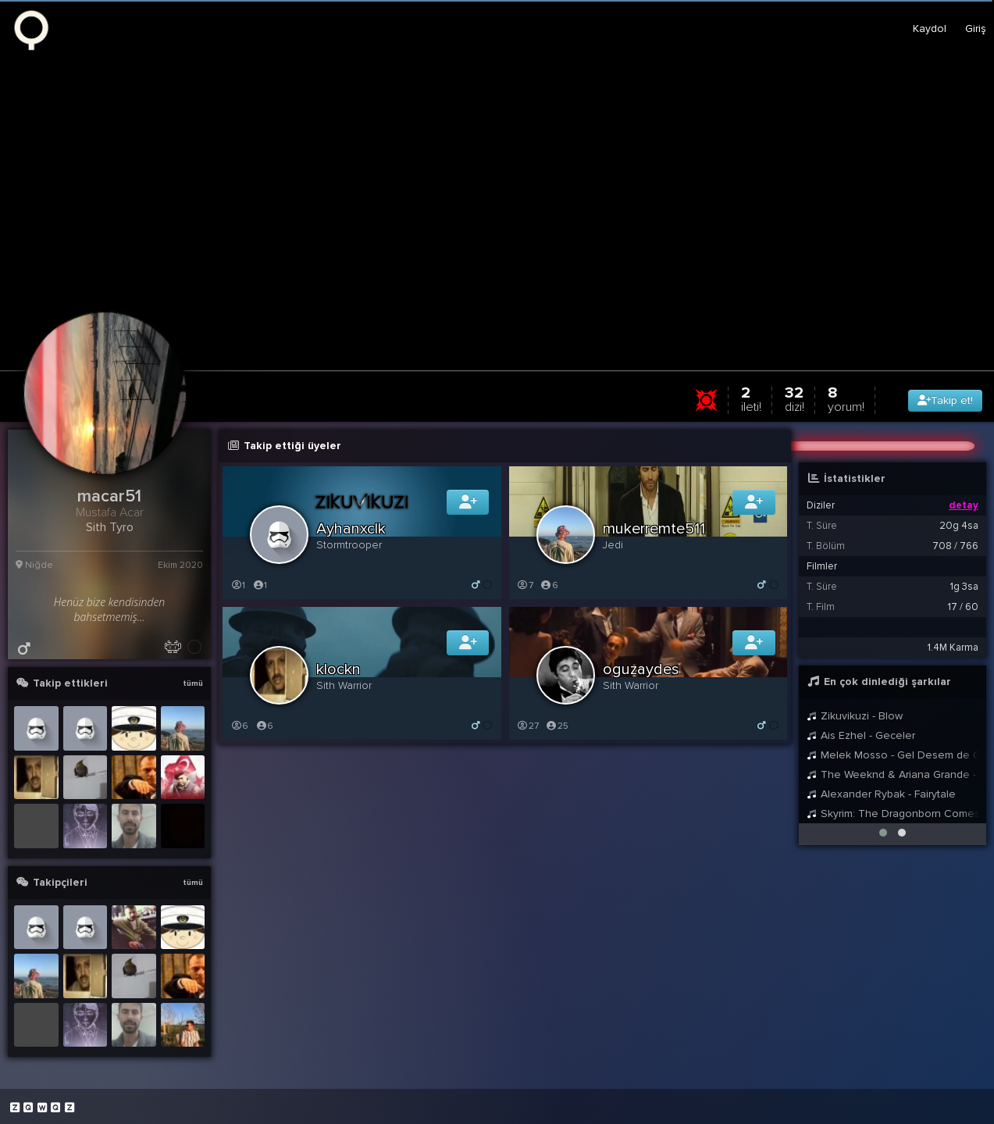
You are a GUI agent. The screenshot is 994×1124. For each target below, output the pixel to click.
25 (557, 726)
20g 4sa (958, 525)
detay (963, 505)
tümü (193, 683)
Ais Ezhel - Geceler (861, 735)
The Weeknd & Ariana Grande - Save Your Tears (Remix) (892, 774)
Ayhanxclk (351, 528)
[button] (883, 832)
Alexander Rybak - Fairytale (881, 794)
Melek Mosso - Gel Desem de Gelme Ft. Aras (892, 755)
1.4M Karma (953, 647)
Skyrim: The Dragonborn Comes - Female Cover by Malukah (892, 813)
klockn (338, 669)
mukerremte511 (654, 528)
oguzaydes (641, 669)
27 (528, 726)
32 (794, 399)
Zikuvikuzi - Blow (855, 716)
